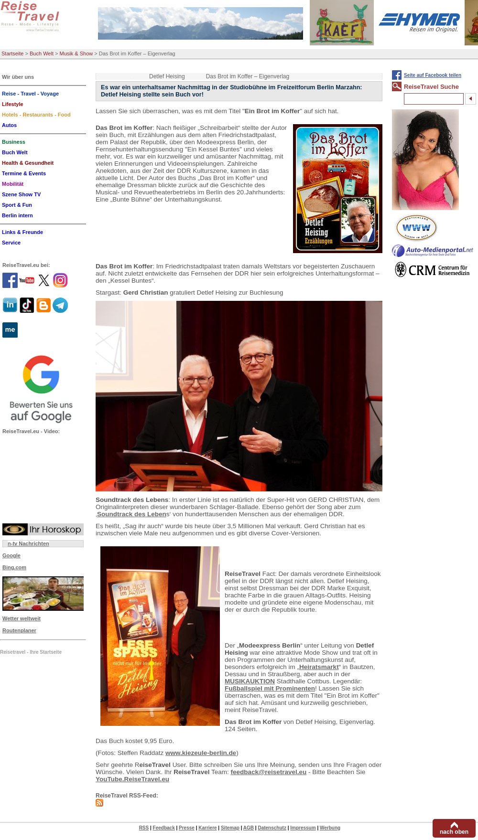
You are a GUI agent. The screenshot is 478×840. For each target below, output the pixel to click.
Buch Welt (42, 53)
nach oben (454, 832)
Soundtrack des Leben (131, 514)
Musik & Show (76, 53)
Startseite (12, 53)
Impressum (302, 827)
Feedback (164, 827)
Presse (187, 827)
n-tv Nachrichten (28, 543)
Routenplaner (19, 630)
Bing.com (14, 567)
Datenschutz (272, 827)
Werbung (330, 827)
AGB (248, 827)
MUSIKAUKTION (250, 681)
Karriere (207, 827)
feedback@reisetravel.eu (268, 772)
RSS (144, 827)
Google (11, 555)
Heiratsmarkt (319, 666)
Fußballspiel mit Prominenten (270, 688)
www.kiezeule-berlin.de (200, 752)
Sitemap (230, 827)
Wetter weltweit (21, 618)
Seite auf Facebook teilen (432, 75)
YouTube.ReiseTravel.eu (132, 779)
